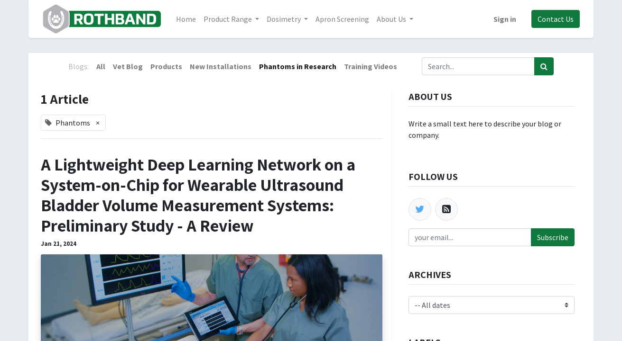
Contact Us (555, 19)
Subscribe (552, 237)
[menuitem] (187, 18)
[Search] (544, 66)
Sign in (503, 19)
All (100, 66)
